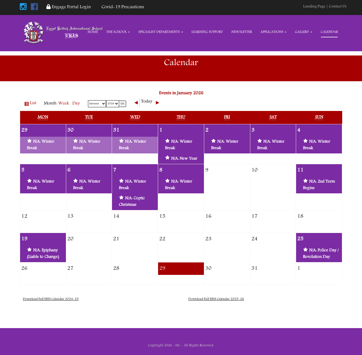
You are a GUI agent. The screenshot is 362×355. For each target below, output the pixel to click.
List (34, 104)
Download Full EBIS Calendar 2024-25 (51, 299)
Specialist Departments (160, 32)
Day (76, 103)
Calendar (329, 32)
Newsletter (241, 32)
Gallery (303, 32)
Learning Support (207, 32)
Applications (273, 32)
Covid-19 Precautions (121, 7)
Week (63, 103)
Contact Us (337, 6)
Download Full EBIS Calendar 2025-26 (216, 299)
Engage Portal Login (68, 7)
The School (118, 32)
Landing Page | (316, 6)
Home (93, 32)
